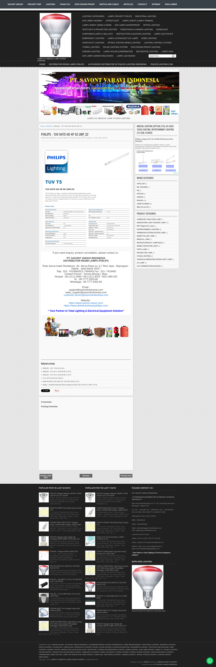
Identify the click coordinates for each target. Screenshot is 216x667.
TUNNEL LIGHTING (91, 47)
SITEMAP (156, 4)
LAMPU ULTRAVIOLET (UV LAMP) (123, 38)
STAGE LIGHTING (144, 256)
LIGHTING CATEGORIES (93, 16)
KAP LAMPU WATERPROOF (127, 25)
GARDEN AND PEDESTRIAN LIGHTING (111, 649)
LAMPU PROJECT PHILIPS (120, 16)
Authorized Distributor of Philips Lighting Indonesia (117, 64)
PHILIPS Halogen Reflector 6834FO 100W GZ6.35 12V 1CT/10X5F (65, 494)
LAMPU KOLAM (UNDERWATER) (118, 51)
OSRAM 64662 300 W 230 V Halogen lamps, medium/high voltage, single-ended (65, 523)
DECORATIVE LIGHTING (147, 51)
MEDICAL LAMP (143, 239)
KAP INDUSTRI (124, 647)
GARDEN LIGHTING (91, 51)
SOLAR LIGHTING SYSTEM (115, 47)
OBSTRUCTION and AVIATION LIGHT (73, 649)
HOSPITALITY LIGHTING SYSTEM (86, 647)
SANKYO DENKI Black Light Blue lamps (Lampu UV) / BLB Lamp (111, 552)
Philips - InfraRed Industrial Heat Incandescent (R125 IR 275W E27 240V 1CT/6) (70, 385)
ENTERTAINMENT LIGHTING (148, 229)
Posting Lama (126, 476)
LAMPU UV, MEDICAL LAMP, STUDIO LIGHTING (67, 659)
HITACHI (140, 194)
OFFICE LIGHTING (151, 25)
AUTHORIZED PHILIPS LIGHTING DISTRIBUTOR (106, 644)
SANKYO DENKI (143, 204)
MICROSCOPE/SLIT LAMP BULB (149, 243)
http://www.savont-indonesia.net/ (149, 546)
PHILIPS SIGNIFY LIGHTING (167, 662)
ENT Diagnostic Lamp (145, 226)
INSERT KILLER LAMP (145, 236)
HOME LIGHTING (149, 38)
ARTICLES (128, 4)
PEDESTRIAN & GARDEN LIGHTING (136, 29)
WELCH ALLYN (143, 207)
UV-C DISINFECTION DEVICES (149, 266)
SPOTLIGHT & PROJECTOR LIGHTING (99, 29)
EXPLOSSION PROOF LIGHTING (145, 47)
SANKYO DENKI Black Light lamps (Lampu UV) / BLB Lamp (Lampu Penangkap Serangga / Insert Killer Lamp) (66, 624)
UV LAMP (140, 263)
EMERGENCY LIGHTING (93, 38)
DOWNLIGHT (162, 29)
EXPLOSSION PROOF (85, 4)
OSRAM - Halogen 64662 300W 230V (64, 552)
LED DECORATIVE (45, 652)
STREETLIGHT (112, 21)
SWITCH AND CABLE (109, 4)
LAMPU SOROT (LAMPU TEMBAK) (137, 21)
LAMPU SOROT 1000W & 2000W (96, 25)
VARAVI (146, 662)
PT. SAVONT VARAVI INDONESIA (165, 664)
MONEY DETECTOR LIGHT (147, 246)
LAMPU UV (159, 649)
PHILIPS (49, 126)
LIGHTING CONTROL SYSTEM (157, 43)
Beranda (86, 476)
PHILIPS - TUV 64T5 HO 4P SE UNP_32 (64, 134)
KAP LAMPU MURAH (146, 649)
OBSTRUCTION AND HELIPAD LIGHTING (67, 652)
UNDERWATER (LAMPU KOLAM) (50, 654)
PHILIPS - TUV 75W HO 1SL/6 (53, 368)
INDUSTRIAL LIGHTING (145, 16)
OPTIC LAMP (142, 249)
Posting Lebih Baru (45, 477)
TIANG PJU (65, 4)
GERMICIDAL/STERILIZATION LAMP (151, 233)
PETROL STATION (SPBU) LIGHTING (124, 43)
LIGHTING (50, 4)
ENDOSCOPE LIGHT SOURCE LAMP (151, 223)
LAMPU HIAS (167, 51)
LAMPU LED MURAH (126, 56)
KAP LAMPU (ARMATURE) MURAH (98, 56)
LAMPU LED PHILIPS (163, 34)
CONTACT (142, 4)
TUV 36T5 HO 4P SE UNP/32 (53, 378)
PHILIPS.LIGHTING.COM (162, 64)
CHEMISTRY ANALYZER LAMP (149, 219)
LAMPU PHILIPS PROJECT (132, 644)
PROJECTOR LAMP (144, 253)
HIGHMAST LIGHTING (168, 644)
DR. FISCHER (142, 187)
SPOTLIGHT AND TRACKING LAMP (161, 647)
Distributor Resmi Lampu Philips (66, 64)
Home (42, 64)
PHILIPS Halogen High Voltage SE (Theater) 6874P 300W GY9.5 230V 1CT (65, 538)
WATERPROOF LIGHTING (139, 647)
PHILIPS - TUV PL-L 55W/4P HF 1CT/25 (57, 372)
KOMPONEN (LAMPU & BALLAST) (97, 34)
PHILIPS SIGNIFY (58, 644)
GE (138, 190)
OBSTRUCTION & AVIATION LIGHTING (133, 34)
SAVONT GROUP (15, 4)
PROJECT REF (34, 4)
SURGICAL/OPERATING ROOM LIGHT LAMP (154, 259)
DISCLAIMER (171, 4)
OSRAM (140, 197)
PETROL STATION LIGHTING (140, 652)
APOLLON (141, 184)
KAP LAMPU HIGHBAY (92, 21)
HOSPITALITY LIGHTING (93, 43)
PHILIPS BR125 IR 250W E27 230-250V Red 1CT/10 (61, 381)
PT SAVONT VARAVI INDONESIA (76, 644)
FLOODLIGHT (57, 647)
